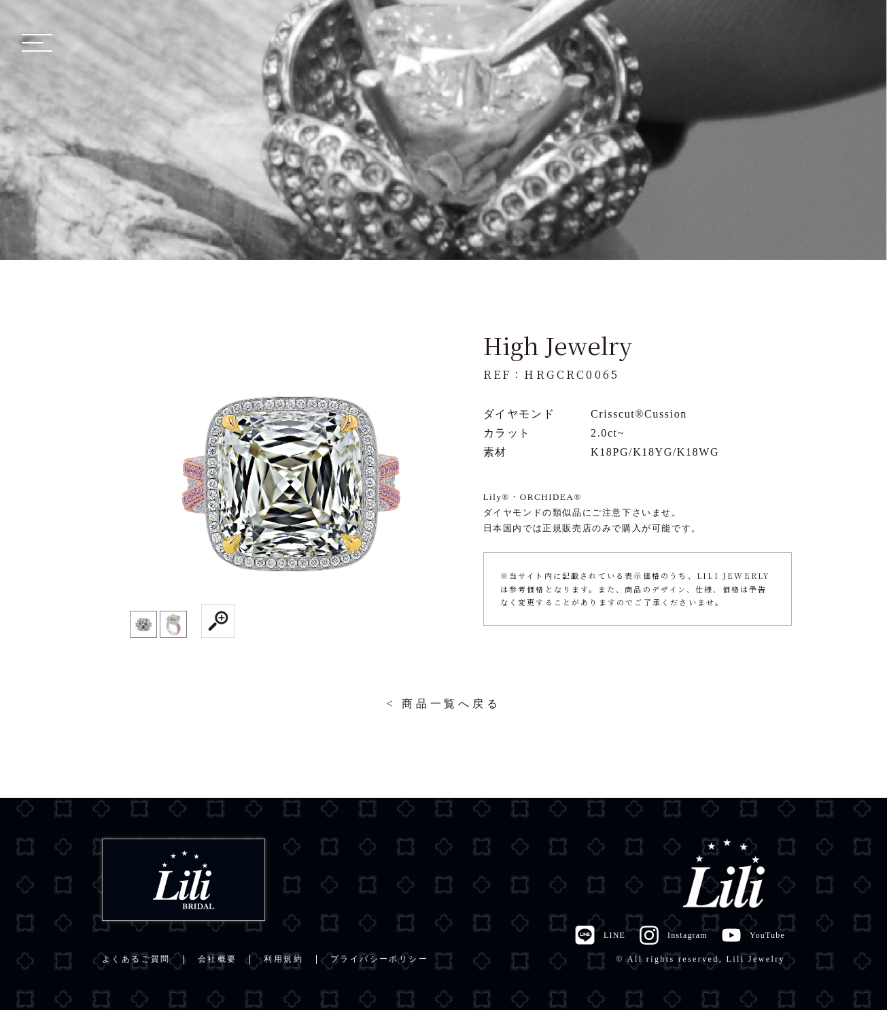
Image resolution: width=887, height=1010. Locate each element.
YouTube (753, 935)
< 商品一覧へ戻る (443, 703)
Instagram (673, 935)
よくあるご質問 (136, 959)
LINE (599, 935)
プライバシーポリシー (379, 959)
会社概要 (217, 959)
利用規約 (283, 959)
